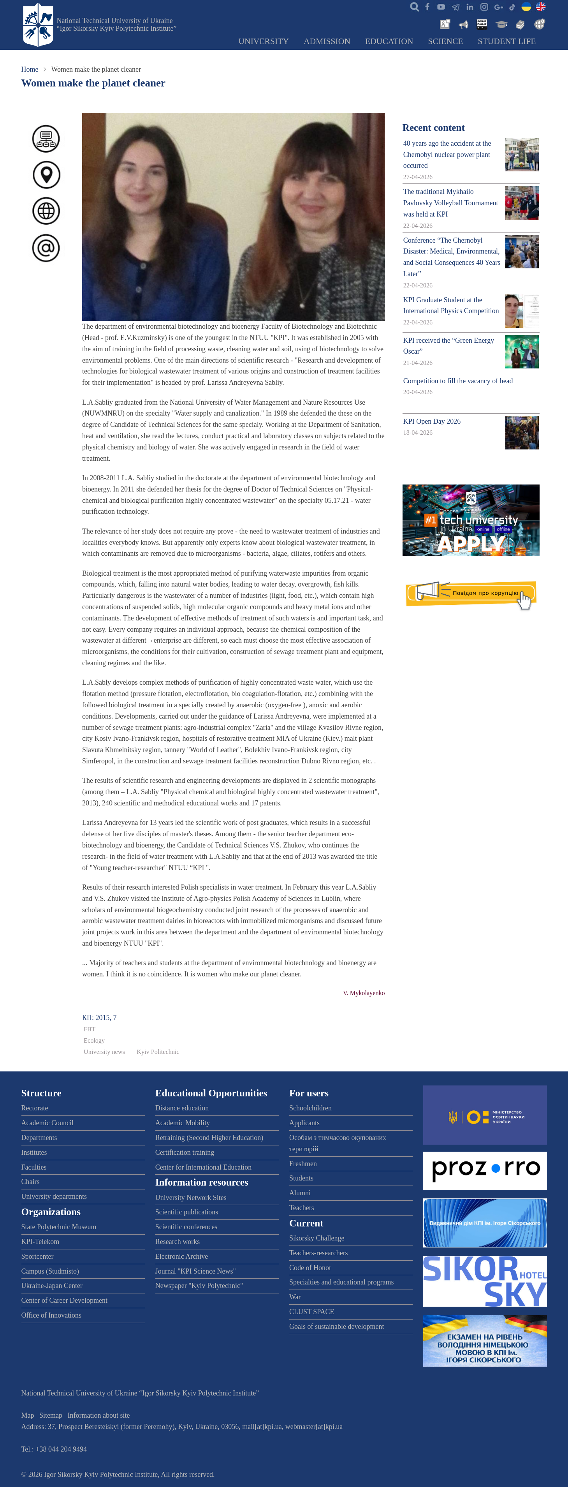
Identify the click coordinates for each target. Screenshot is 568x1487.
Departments (39, 1138)
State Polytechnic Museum (59, 1227)
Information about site (99, 1415)
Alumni (300, 1193)
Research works (177, 1242)
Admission (327, 41)
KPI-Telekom (40, 1242)
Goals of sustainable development (336, 1326)
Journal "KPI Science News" (195, 1271)
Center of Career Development (64, 1300)
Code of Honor (310, 1268)
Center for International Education (203, 1167)
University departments (54, 1196)
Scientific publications (186, 1212)
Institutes (34, 1152)
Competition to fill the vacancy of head (458, 381)
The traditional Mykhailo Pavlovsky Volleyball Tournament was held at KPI (450, 203)
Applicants (304, 1123)
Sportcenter (37, 1256)
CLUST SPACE (311, 1312)
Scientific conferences (186, 1227)
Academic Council (47, 1123)
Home (30, 69)
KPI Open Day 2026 (432, 421)
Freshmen (303, 1164)
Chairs (30, 1182)
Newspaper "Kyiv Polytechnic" (199, 1286)
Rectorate (34, 1108)
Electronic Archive (181, 1256)
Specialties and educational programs (341, 1282)
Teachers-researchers (318, 1253)
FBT (89, 1029)
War (295, 1297)
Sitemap (50, 1415)
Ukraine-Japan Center (52, 1286)
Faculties (34, 1167)
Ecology (94, 1040)
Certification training (184, 1152)
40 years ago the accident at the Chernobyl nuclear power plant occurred (447, 154)
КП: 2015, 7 (99, 1018)
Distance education (182, 1108)
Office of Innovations (51, 1315)
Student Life (507, 41)
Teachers (301, 1208)
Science (445, 41)
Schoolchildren (310, 1108)
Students (301, 1178)
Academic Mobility (182, 1123)
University (263, 41)
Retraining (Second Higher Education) (209, 1138)
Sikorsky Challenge (317, 1238)
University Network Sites (191, 1198)
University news (104, 1051)
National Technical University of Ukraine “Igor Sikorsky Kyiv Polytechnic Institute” (117, 24)
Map (27, 1415)
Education (389, 41)
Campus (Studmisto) (50, 1271)
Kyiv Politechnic (158, 1051)
